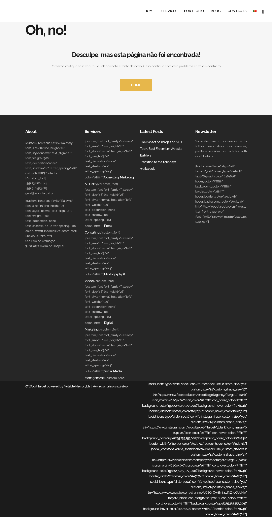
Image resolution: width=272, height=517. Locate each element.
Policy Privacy (98, 386)
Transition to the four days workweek (158, 165)
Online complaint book (117, 386)
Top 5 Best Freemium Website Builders (161, 152)
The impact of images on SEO (161, 142)
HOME (136, 85)
